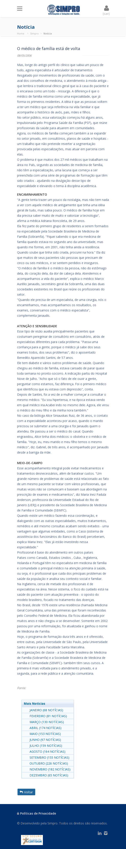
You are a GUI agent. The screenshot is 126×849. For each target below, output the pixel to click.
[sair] (106, 14)
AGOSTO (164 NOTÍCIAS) (47, 751)
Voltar (26, 792)
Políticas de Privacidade (36, 813)
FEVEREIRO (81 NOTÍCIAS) (48, 716)
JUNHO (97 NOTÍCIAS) (45, 740)
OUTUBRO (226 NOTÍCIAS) (49, 763)
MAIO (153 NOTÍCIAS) (45, 734)
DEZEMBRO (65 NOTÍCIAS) (49, 775)
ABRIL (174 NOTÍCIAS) (45, 728)
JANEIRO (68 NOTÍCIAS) (46, 710)
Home (20, 33)
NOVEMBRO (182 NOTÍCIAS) (50, 769)
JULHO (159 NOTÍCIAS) (46, 746)
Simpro (34, 33)
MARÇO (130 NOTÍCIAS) (47, 722)
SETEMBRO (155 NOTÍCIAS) (49, 757)
